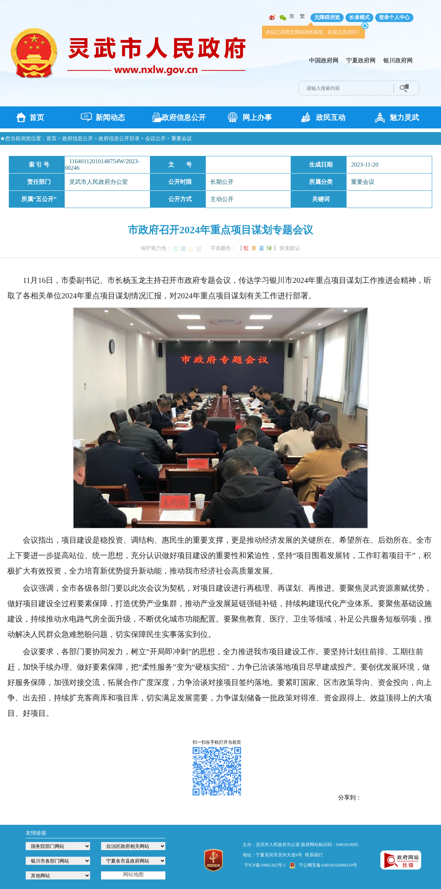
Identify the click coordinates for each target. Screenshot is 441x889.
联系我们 (314, 854)
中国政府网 (323, 60)
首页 (36, 117)
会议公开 (155, 138)
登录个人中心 (394, 17)
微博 (272, 17)
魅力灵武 (404, 117)
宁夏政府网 (361, 60)
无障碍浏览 (327, 17)
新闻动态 (110, 117)
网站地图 (133, 874)
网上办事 (257, 117)
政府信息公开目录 (119, 138)
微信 (283, 17)
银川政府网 (398, 60)
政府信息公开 (184, 117)
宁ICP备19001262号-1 (265, 865)
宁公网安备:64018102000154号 (328, 865)
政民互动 (330, 117)
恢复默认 (290, 248)
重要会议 (181, 138)
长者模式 (359, 17)
